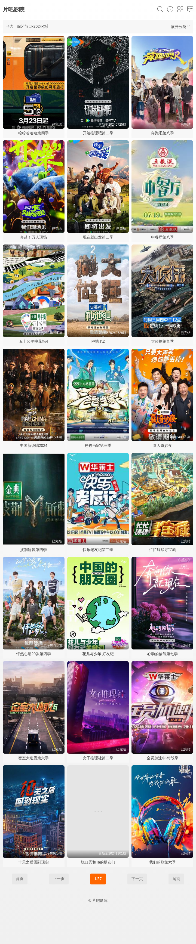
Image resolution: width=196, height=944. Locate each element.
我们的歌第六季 (162, 862)
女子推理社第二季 (98, 758)
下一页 (137, 879)
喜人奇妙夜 (162, 445)
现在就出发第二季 (98, 237)
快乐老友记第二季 (98, 549)
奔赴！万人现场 (33, 237)
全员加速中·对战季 (162, 758)
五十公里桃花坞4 (33, 341)
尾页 (176, 879)
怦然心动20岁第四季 (33, 654)
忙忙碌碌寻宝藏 (162, 549)
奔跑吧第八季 (162, 133)
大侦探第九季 (162, 341)
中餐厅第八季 (162, 237)
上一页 (59, 879)
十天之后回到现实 (33, 862)
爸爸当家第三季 (98, 445)
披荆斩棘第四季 (33, 549)
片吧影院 (13, 10)
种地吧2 (98, 341)
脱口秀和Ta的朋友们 (98, 862)
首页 (19, 879)
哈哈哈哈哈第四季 (33, 133)
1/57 (98, 879)
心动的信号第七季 (162, 654)
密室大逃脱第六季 (33, 758)
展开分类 (181, 26)
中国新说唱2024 (33, 445)
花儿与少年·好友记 (98, 654)
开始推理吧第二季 (98, 133)
